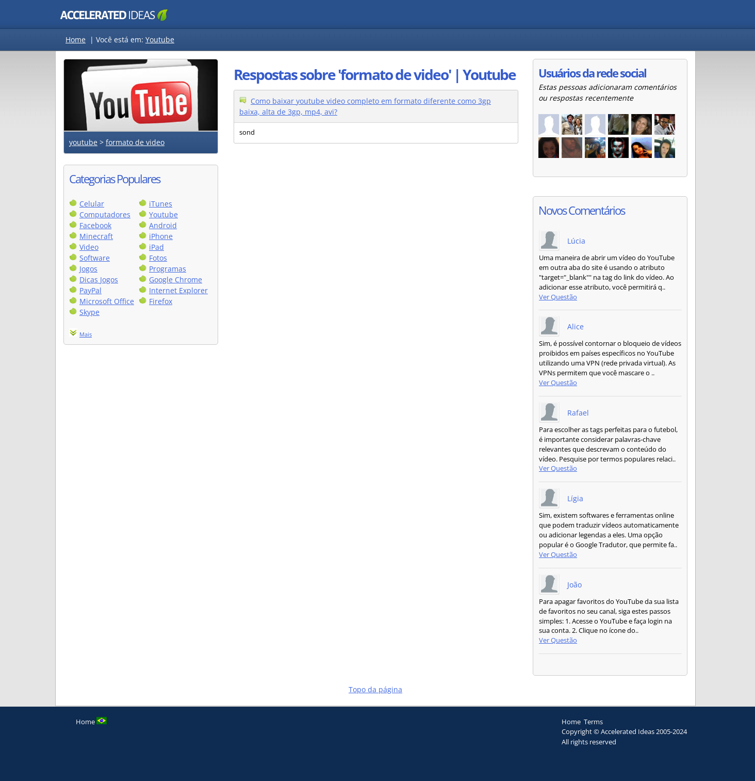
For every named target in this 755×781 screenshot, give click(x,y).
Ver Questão (558, 297)
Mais (85, 334)
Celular (91, 204)
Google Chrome (175, 279)
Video (89, 247)
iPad (156, 247)
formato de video (135, 142)
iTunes (160, 204)
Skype (89, 312)
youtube (83, 142)
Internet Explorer (178, 290)
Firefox (160, 301)
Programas (167, 269)
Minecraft (96, 236)
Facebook (95, 225)
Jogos (88, 269)
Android (163, 225)
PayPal (90, 290)
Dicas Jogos (98, 279)
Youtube (159, 39)
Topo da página (375, 689)
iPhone (161, 236)
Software (94, 258)
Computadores (104, 214)
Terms (593, 721)
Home (75, 39)
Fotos (158, 258)
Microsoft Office (106, 301)
